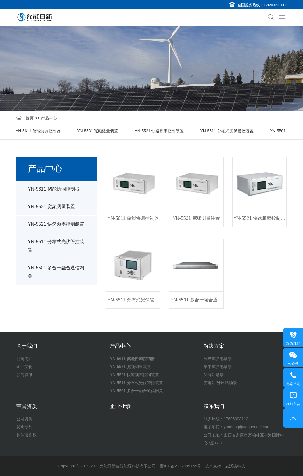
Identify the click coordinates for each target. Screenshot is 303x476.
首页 (30, 118)
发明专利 (24, 427)
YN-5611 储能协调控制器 (38, 131)
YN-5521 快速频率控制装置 (159, 131)
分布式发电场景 (218, 358)
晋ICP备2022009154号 (180, 466)
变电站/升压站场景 (220, 382)
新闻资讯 (24, 374)
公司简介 (24, 358)
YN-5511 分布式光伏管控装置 (226, 131)
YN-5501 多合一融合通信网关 (56, 273)
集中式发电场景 (218, 366)
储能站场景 (214, 374)
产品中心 (49, 118)
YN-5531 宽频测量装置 (97, 131)
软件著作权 (26, 435)
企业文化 (24, 366)
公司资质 (24, 419)
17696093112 (275, 5)
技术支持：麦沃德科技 (225, 466)
